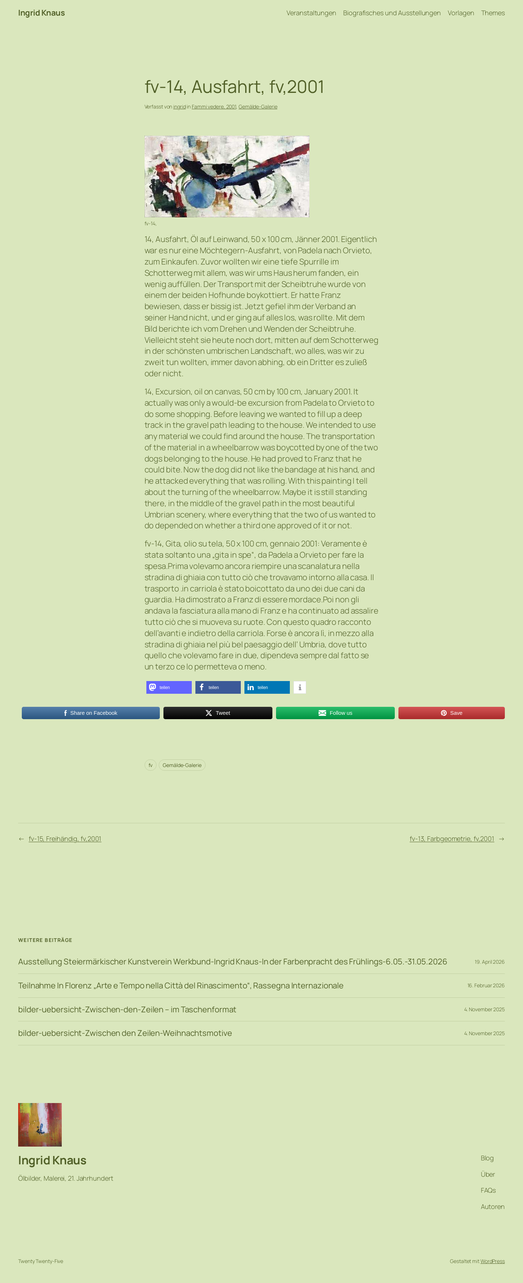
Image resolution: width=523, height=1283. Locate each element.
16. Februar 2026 (486, 985)
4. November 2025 (484, 1009)
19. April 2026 (490, 961)
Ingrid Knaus (41, 12)
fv (151, 765)
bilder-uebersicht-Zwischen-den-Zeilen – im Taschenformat (127, 1009)
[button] (169, 687)
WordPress (493, 1261)
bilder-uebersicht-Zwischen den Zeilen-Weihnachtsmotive (125, 1033)
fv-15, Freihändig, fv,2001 (65, 838)
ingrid (179, 106)
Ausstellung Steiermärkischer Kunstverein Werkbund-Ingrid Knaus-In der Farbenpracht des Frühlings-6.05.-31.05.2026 (232, 961)
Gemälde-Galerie (258, 106)
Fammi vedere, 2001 (214, 106)
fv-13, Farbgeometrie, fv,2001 (452, 838)
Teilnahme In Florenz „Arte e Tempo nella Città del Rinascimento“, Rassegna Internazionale (181, 985)
